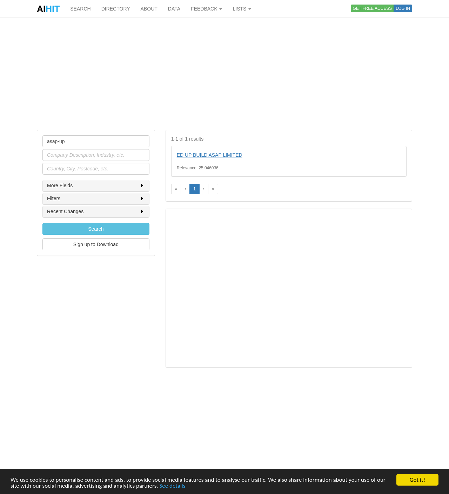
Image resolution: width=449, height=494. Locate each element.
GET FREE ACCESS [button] (372, 8)
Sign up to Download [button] (96, 244)
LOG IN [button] (403, 8)
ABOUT (149, 9)
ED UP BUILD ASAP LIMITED (209, 155)
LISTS (242, 9)
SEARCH (80, 9)
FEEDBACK (206, 9)
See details (172, 486)
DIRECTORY (115, 9)
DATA (174, 9)
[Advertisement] (224, 74)
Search (95, 229)
